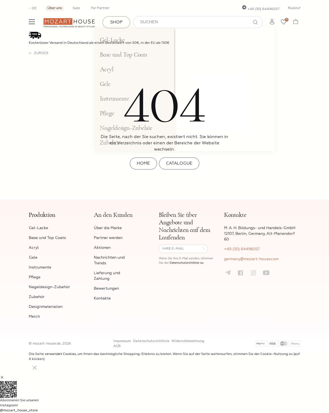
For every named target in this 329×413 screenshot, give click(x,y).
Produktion (42, 215)
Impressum (122, 341)
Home (143, 163)
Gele (33, 257)
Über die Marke (108, 228)
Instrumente (40, 267)
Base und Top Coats (47, 238)
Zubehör (36, 297)
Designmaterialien (46, 307)
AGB (117, 346)
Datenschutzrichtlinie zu (187, 262)
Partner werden (108, 238)
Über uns (54, 8)
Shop (116, 22)
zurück (38, 53)
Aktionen (102, 248)
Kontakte (102, 298)
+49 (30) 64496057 (260, 9)
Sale (76, 8)
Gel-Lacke (38, 228)
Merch (34, 317)
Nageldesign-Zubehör (49, 287)
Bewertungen (106, 288)
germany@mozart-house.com (251, 259)
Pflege (34, 277)
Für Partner (100, 8)
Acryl (34, 248)
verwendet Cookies (60, 354)
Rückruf (294, 8)
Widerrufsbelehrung (187, 341)
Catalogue (179, 163)
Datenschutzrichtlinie (151, 341)
